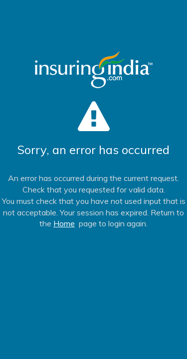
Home (64, 223)
